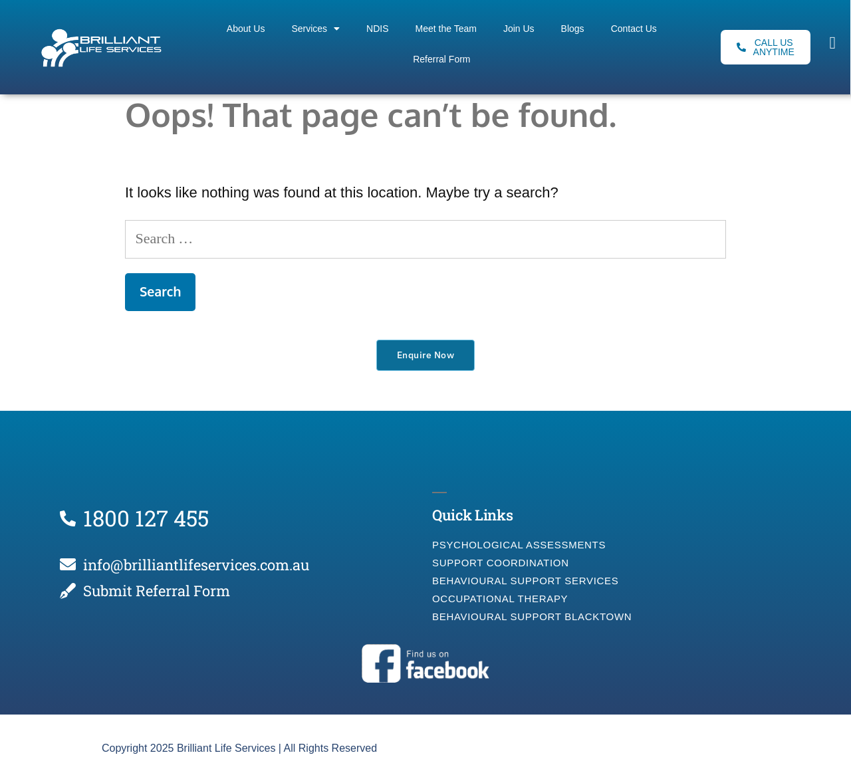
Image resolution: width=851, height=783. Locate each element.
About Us (246, 28)
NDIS (377, 28)
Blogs (572, 28)
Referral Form (441, 59)
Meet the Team (446, 28)
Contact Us (634, 28)
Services (315, 28)
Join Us (519, 28)
